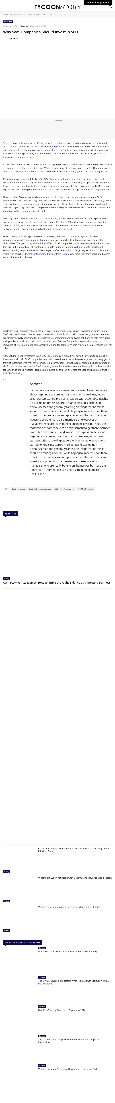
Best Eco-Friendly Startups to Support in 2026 (62, 1010)
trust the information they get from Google (47, 253)
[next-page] (10, 1096)
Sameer (14, 38)
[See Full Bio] (45, 474)
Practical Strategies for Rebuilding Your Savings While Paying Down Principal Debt (73, 850)
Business (13, 14)
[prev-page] (5, 1096)
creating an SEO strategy (43, 146)
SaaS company (43, 366)
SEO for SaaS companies (64, 489)
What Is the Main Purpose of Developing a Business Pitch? (68, 1069)
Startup (42, 948)
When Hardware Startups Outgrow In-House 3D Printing (67, 951)
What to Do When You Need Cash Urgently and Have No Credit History (75, 877)
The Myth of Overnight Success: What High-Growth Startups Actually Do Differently (73, 982)
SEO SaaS (59, 197)
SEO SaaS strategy (85, 489)
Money (6, 579)
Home (5, 14)
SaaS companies (18, 489)
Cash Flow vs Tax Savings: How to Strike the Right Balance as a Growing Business (57, 582)
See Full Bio (37, 474)
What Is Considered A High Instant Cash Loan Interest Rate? (69, 907)
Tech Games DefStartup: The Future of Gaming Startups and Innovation (69, 1041)
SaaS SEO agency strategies (40, 489)
